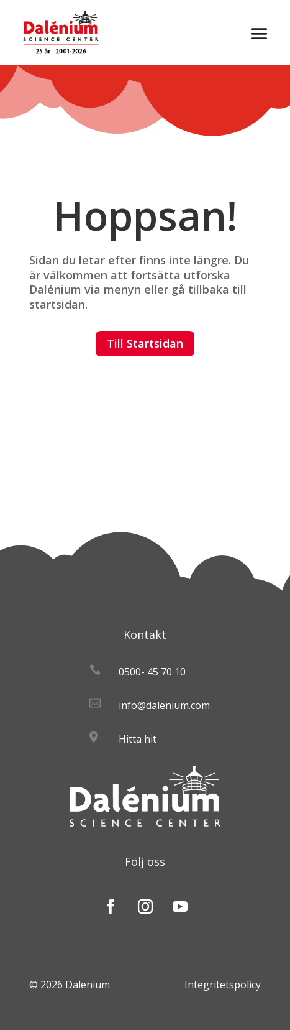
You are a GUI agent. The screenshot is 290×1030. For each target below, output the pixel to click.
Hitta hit (137, 739)
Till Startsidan (145, 343)
